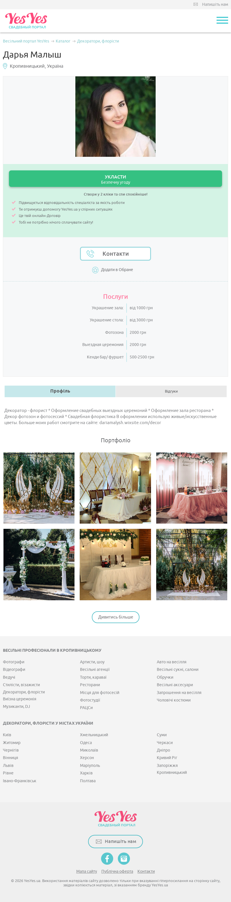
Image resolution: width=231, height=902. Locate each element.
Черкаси (165, 742)
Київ (7, 734)
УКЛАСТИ (115, 179)
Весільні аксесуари (175, 684)
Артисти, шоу (92, 662)
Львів (8, 765)
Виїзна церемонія (19, 699)
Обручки (165, 677)
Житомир (12, 742)
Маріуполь (90, 765)
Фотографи (13, 662)
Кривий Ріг (167, 757)
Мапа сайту (86, 871)
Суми (162, 734)
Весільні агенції (95, 669)
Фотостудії (90, 700)
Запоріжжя (167, 765)
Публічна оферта (117, 871)
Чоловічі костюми (174, 700)
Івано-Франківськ (19, 780)
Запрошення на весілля (179, 692)
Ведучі (9, 677)
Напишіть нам (215, 4)
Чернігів (11, 750)
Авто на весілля (172, 662)
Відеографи (14, 669)
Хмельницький (94, 734)
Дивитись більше (115, 617)
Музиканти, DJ (16, 706)
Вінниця (10, 757)
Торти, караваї (93, 677)
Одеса (86, 742)
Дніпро (163, 750)
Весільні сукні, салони (177, 669)
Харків (86, 773)
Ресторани (90, 684)
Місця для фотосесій (99, 692)
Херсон (87, 757)
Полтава (88, 780)
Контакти (116, 253)
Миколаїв (89, 750)
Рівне (8, 773)
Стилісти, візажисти (21, 684)
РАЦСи (86, 707)
